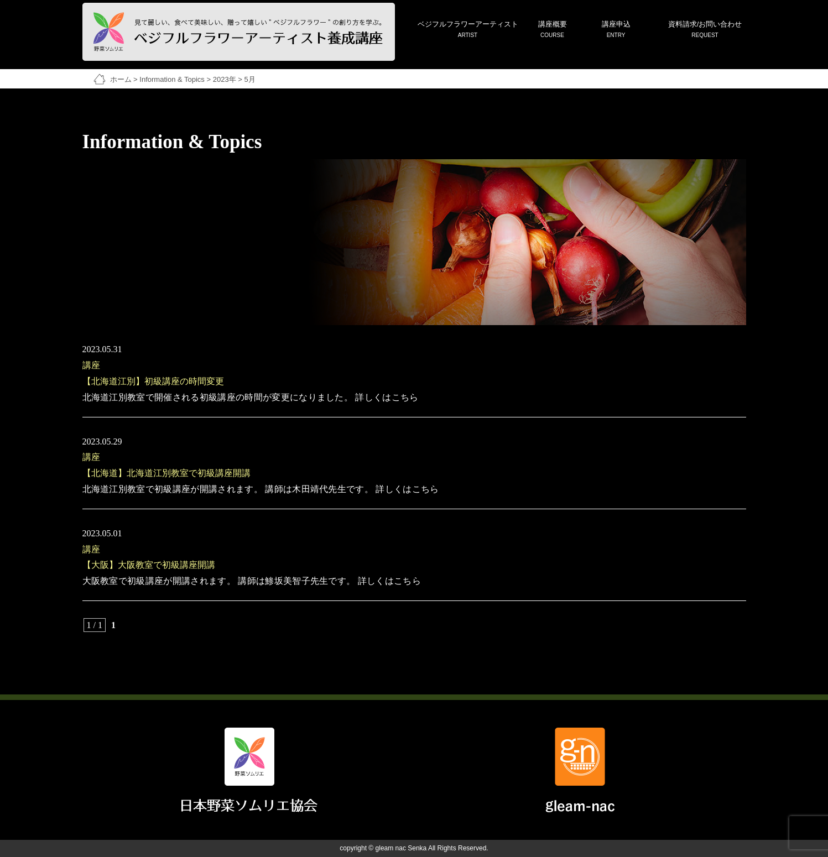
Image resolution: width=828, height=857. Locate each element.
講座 (91, 365)
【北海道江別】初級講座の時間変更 (153, 381)
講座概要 (552, 30)
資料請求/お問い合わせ (705, 30)
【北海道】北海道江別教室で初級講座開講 (166, 473)
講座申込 (616, 30)
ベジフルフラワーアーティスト (467, 30)
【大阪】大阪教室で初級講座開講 (148, 564)
